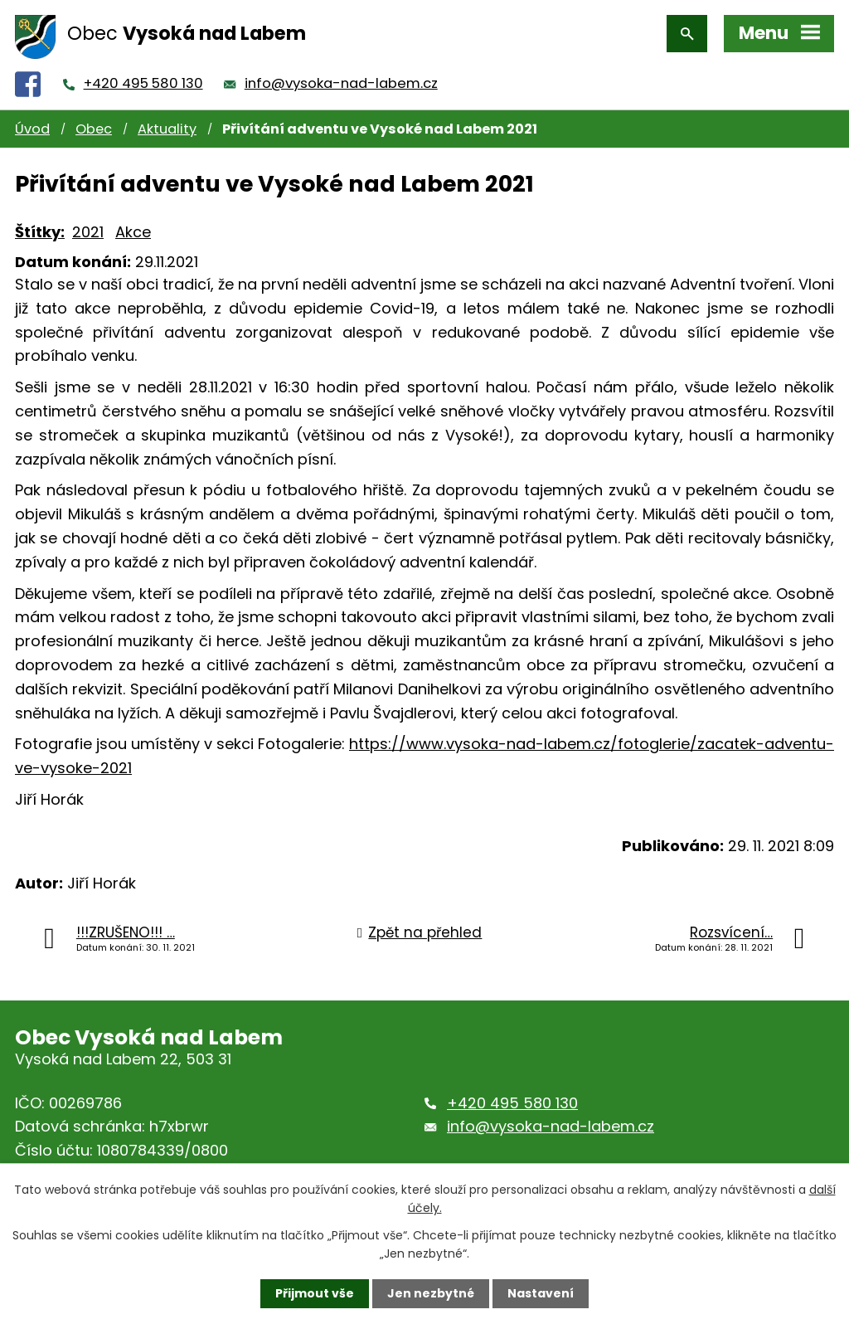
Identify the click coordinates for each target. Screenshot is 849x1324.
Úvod (32, 129)
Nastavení (540, 1293)
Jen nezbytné (430, 1293)
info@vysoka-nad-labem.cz (341, 83)
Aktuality (167, 129)
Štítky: (40, 231)
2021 (88, 231)
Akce (133, 231)
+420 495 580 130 (143, 83)
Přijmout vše (314, 1293)
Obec (93, 129)
